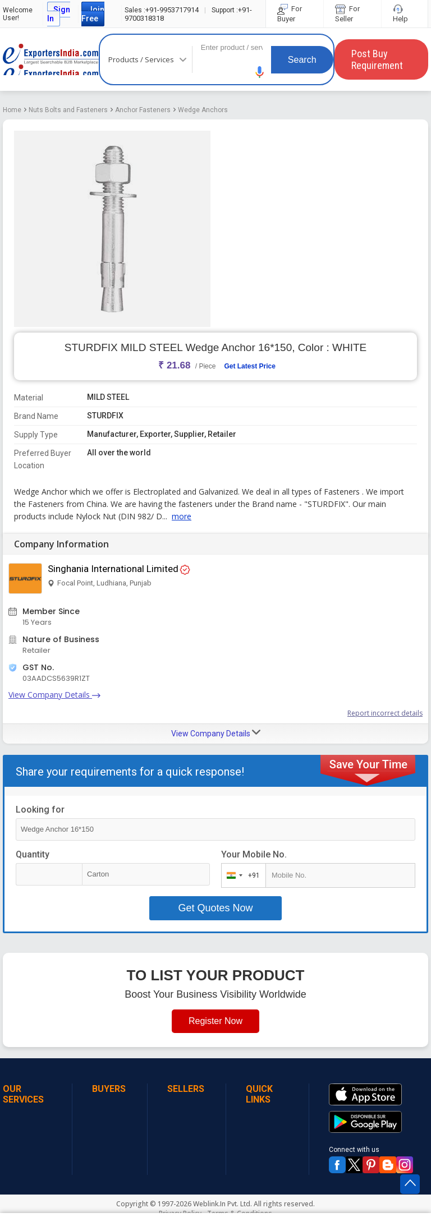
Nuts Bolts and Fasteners (68, 110)
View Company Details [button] (215, 733)
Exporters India (51, 59)
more (181, 516)
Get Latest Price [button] (249, 366)
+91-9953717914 (162, 10)
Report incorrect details (385, 713)
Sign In (58, 14)
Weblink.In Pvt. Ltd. (222, 1204)
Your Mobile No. (254, 854)
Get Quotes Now (215, 908)
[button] (260, 72)
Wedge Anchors (203, 110)
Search (302, 59)
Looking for (40, 809)
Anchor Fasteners (143, 110)
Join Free (92, 14)
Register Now (215, 1021)
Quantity (32, 854)
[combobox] (241, 875)
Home (12, 110)
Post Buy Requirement (377, 59)
